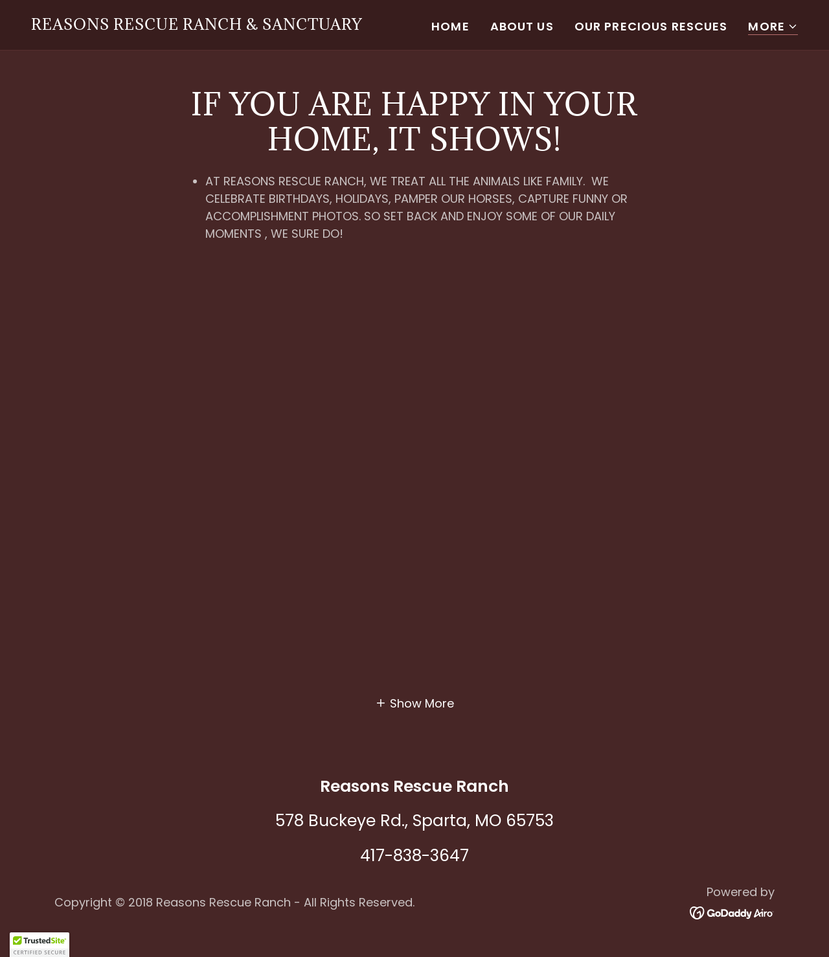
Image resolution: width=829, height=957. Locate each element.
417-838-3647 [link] (414, 855)
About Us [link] (522, 26)
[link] (197, 25)
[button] (773, 27)
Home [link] (450, 26)
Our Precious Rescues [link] (651, 26)
